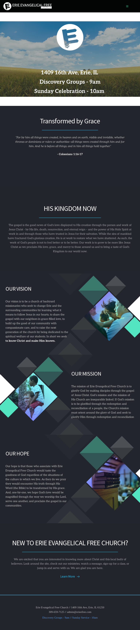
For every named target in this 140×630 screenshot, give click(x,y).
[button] (125, 6)
